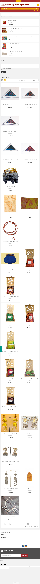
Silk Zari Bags (10, 269)
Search (7, 14)
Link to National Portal (17, 545)
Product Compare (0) (5, 77)
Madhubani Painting (12, 20)
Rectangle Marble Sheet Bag (10, 214)
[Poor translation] (4, 565)
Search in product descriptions (7, 69)
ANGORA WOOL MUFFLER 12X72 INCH (15, 51)
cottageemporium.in (19, 543)
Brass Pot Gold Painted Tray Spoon (15, 28)
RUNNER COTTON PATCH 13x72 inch (15, 43)
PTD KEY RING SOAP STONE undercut (10, 186)
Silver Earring (29, 433)
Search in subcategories (6, 68)
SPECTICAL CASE (29, 488)
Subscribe (24, 555)
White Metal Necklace (10, 516)
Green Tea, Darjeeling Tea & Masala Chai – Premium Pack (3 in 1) (21, 36)
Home (3, 14)
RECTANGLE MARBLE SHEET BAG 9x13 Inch (29, 214)
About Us (18, 1)
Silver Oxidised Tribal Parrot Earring (10, 488)
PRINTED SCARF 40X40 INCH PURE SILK (10, 104)
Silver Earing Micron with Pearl (10, 433)
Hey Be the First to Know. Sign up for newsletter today (15, 551)
